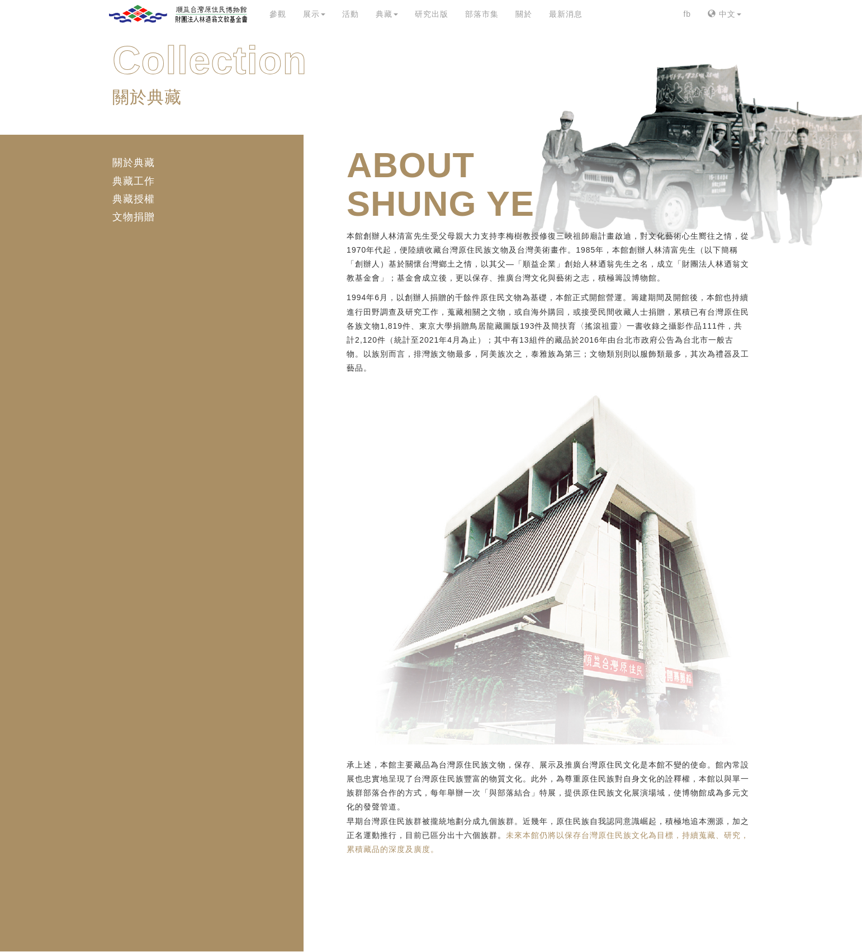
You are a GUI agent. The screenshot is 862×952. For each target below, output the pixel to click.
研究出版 (431, 14)
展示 (314, 14)
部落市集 (482, 14)
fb (687, 14)
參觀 (277, 14)
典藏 (387, 14)
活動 (350, 14)
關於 (523, 14)
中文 (724, 14)
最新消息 (565, 14)
